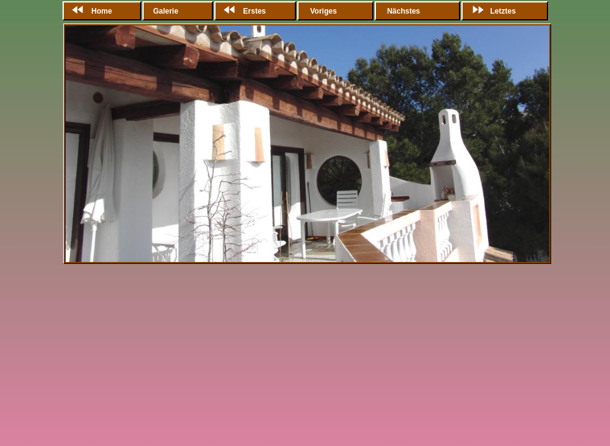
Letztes (491, 11)
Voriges (323, 11)
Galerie (166, 11)
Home (89, 11)
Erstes (242, 11)
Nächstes (404, 11)
